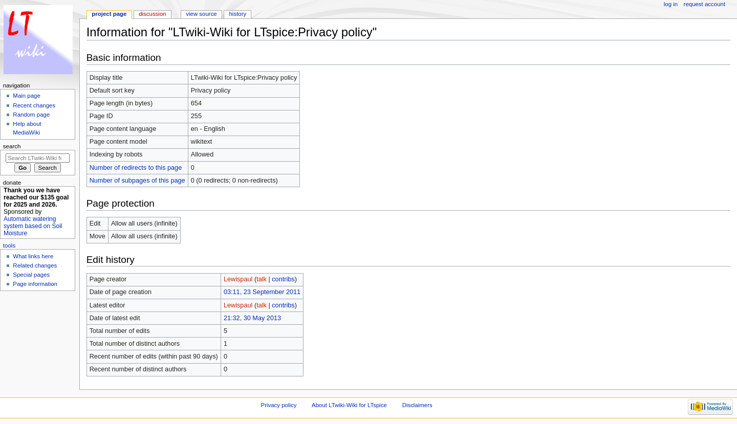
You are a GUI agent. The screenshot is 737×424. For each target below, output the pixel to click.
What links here (33, 256)
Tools (9, 245)
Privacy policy (279, 405)
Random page (31, 114)
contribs (283, 279)
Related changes (35, 265)
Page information (35, 284)
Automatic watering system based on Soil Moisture (33, 226)
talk (261, 279)
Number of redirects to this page (136, 167)
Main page (26, 96)
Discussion (152, 14)
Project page (109, 14)
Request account (705, 4)
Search (12, 146)
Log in (671, 4)
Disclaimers (417, 405)
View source (201, 14)
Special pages (31, 275)
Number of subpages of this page (137, 180)
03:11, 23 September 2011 (262, 292)
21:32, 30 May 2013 (252, 318)
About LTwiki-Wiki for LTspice (349, 405)
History (238, 14)
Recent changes (34, 105)
